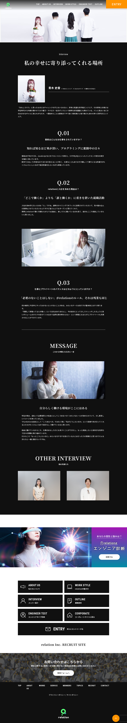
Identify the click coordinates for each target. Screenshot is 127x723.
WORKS (42, 685)
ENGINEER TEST (85, 4)
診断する (109, 557)
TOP (38, 4)
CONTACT (105, 685)
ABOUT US (46, 4)
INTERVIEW (58, 4)
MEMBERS (67, 685)
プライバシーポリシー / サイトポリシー (63, 695)
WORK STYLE (70, 4)
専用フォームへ (63, 673)
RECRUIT (92, 685)
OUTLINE (99, 4)
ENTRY (116, 4)
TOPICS (80, 685)
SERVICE (54, 685)
